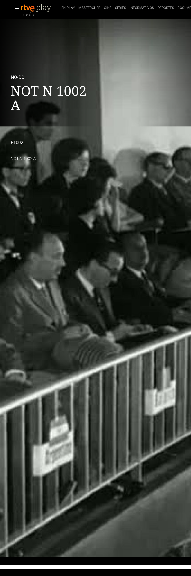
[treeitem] (68, 8)
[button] (16, 8)
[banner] (40, 8)
